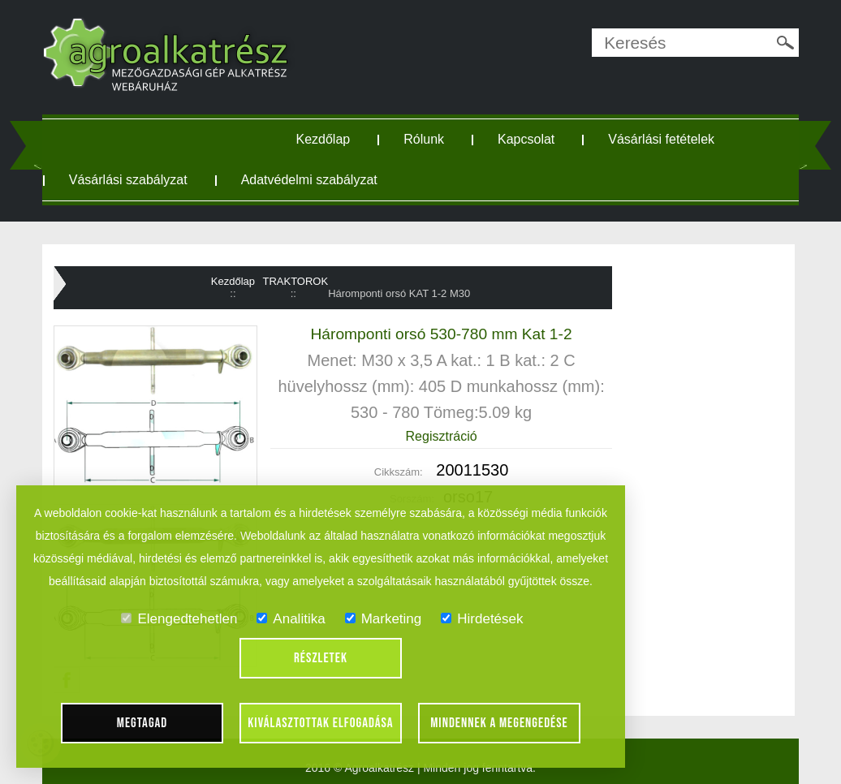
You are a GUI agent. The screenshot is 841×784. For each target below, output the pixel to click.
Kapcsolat (526, 139)
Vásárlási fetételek (661, 139)
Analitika (291, 619)
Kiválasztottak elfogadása (320, 723)
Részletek (320, 658)
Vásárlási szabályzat (128, 180)
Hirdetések (482, 619)
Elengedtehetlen (179, 619)
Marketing (383, 619)
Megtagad (142, 723)
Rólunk (423, 139)
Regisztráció (441, 436)
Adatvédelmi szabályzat (309, 180)
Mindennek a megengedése (499, 723)
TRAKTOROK (295, 281)
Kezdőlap (323, 139)
